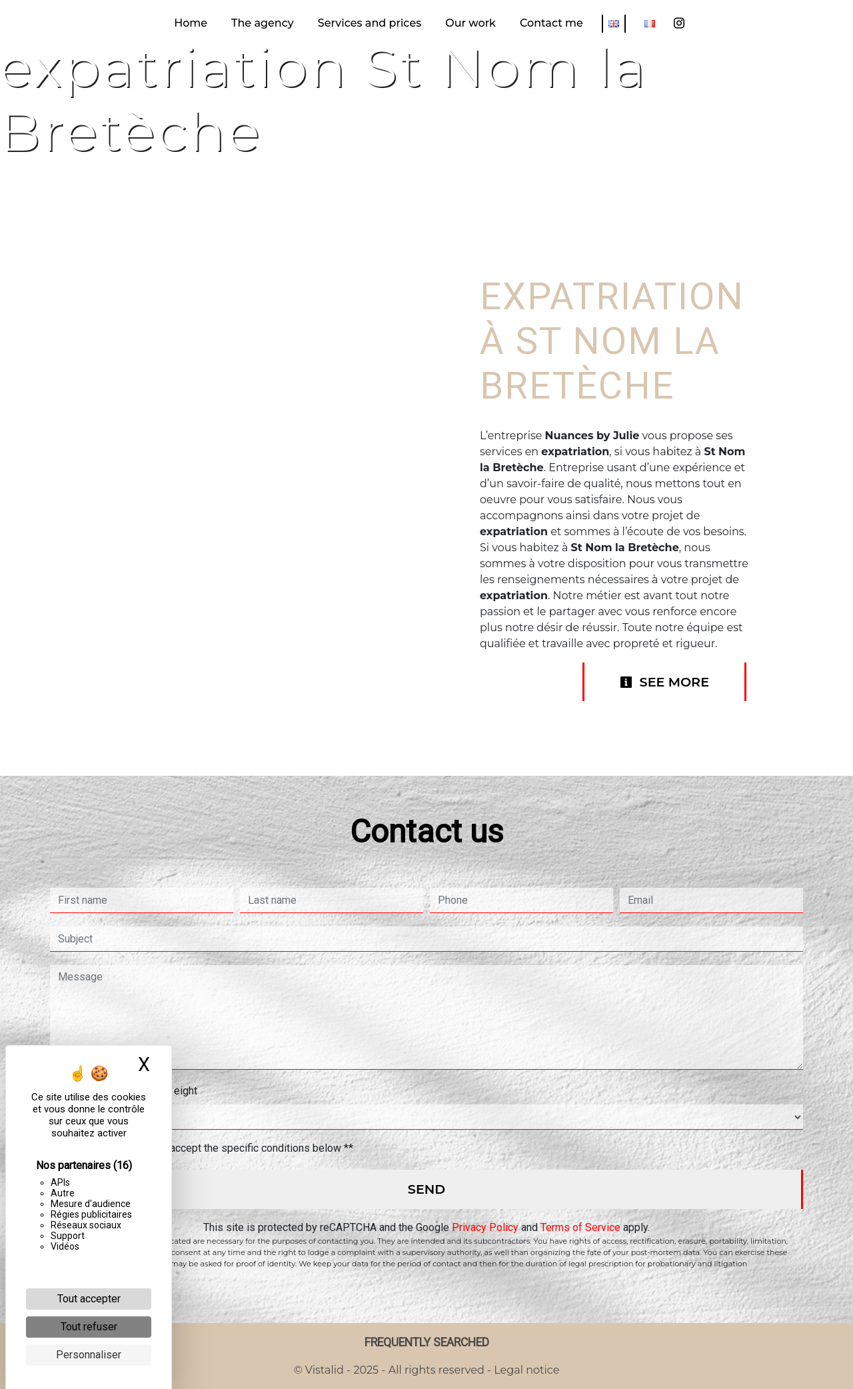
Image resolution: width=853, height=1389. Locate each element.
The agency (262, 23)
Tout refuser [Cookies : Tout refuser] (89, 1326)
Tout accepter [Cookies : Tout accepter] (89, 1298)
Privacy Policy (485, 1227)
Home (190, 23)
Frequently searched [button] (427, 1342)
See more (664, 682)
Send (426, 1189)
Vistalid (324, 1370)
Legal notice (525, 1370)
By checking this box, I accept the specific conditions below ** (208, 1148)
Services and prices (369, 23)
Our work (470, 23)
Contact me (551, 23)
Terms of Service (580, 1227)
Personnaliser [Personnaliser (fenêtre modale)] (88, 1354)
